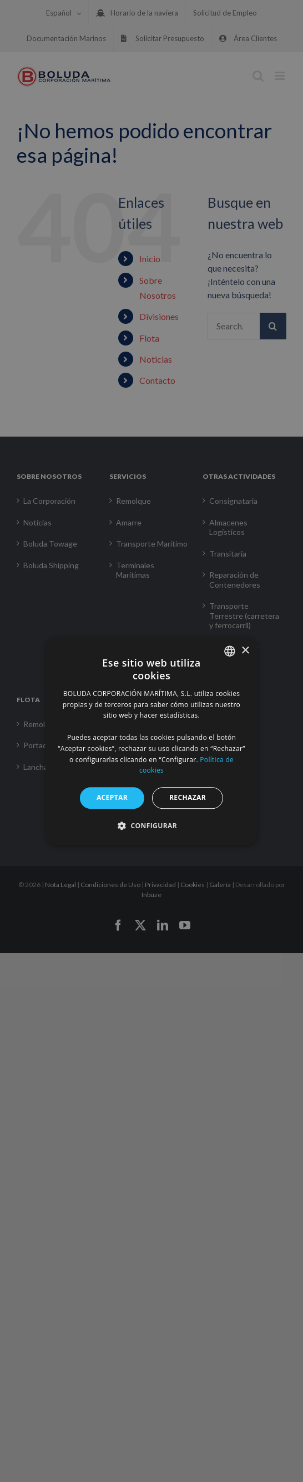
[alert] (151, 741)
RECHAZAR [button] (187, 797)
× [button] (245, 651)
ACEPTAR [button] (112, 797)
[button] (151, 825)
